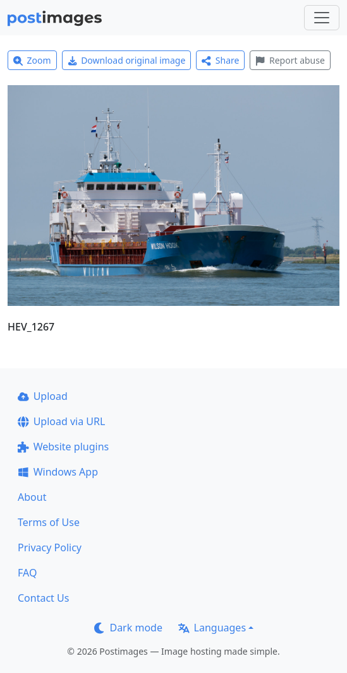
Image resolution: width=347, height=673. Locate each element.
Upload (43, 396)
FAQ (27, 573)
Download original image (127, 60)
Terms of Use (49, 522)
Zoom (32, 60)
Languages (212, 628)
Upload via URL (61, 421)
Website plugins (63, 447)
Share (220, 60)
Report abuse (289, 60)
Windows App (58, 472)
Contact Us (43, 598)
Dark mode (128, 628)
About (32, 497)
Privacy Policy (50, 547)
